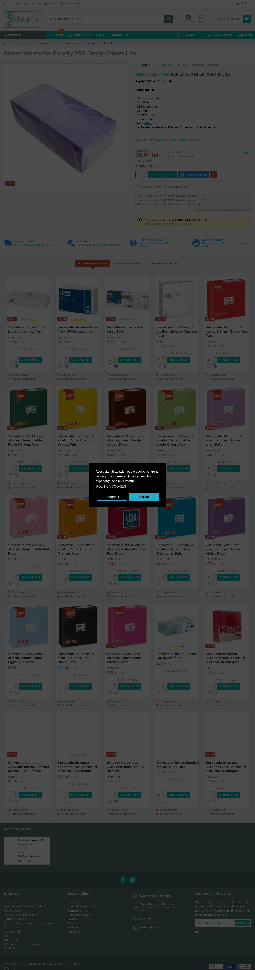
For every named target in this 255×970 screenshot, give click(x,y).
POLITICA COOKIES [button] (111, 486)
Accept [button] (144, 496)
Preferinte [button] (112, 496)
